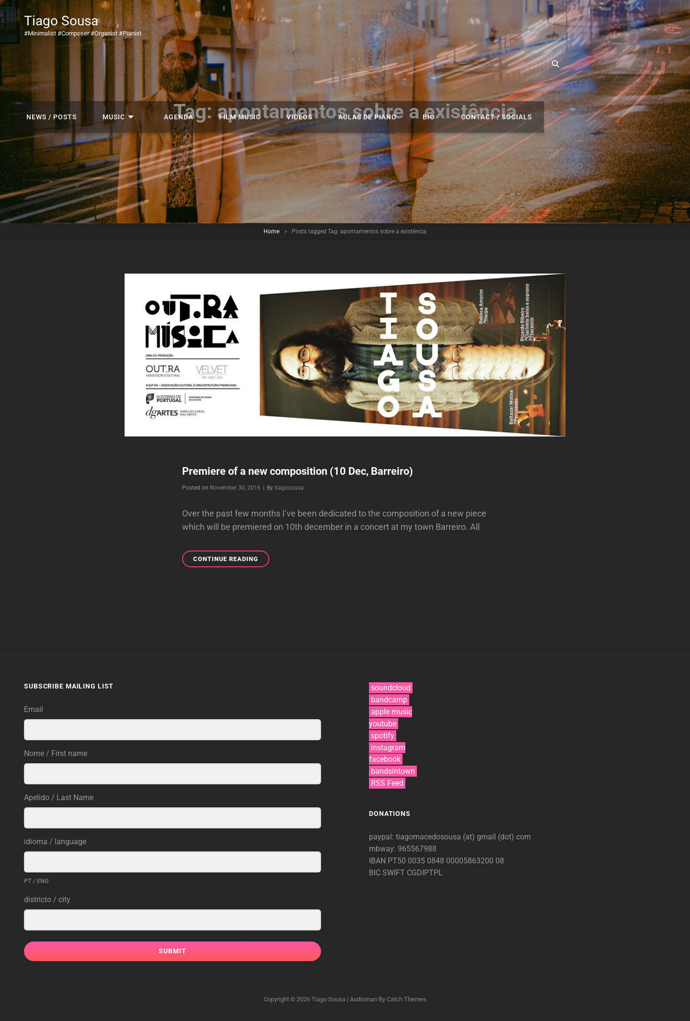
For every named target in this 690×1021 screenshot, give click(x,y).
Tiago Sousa (66, 20)
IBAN (378, 860)
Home (271, 231)
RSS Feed (387, 783)
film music (369, 24)
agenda (312, 24)
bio (544, 24)
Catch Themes (406, 999)
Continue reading (231, 560)
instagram (388, 747)
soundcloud (391, 687)
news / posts (199, 24)
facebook (385, 759)
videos (424, 24)
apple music (391, 711)
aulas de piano (487, 24)
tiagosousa (289, 487)
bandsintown (393, 771)
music (257, 24)
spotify (382, 735)
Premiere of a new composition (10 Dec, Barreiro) (310, 471)
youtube (382, 723)
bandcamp (389, 699)
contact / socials (606, 24)
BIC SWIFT (388, 872)
